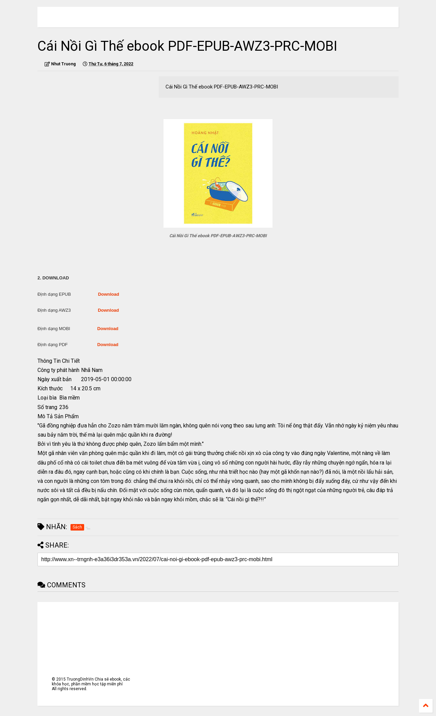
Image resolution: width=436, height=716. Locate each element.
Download (108, 294)
